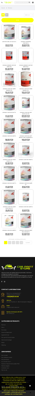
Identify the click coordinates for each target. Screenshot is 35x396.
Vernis (2, 327)
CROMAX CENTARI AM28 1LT (25, 183)
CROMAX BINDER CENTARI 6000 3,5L (9, 66)
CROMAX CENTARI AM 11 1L (9, 112)
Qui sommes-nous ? (6, 361)
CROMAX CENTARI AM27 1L (9, 183)
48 (21, 242)
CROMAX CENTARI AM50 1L (9, 230)
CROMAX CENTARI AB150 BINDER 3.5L (9, 89)
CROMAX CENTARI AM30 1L (26, 206)
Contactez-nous (5, 368)
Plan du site (4, 370)
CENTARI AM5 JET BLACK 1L (9, 41)
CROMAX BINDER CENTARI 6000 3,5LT (25, 66)
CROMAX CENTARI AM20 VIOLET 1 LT (9, 160)
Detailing (3, 345)
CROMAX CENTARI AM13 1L (9, 136)
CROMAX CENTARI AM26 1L (26, 159)
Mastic (3, 342)
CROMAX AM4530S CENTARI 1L (26, 42)
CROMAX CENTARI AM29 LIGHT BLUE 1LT (9, 207)
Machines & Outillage (6, 340)
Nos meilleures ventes (6, 357)
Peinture (3, 324)
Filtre (17, 20)
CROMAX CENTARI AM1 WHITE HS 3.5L (26, 113)
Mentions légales (5, 366)
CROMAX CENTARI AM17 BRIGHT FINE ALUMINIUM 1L (26, 136)
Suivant (28, 242)
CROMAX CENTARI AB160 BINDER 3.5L (25, 89)
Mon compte (4, 355)
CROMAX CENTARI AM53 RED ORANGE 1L (25, 231)
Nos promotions (5, 359)
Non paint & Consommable (7, 337)
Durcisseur (4, 330)
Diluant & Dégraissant (6, 332)
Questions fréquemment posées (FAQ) (10, 363)
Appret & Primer (5, 335)
